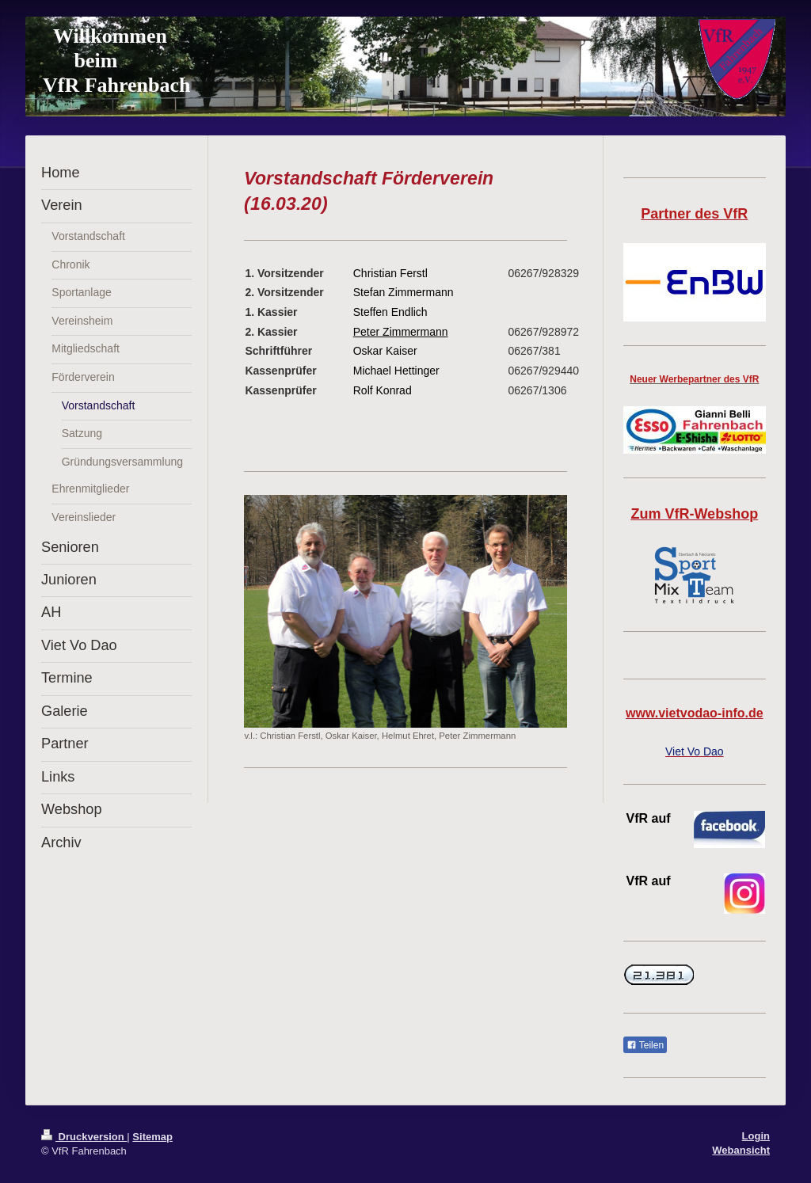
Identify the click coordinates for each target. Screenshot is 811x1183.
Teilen (645, 1045)
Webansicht (741, 1150)
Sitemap (152, 1137)
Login (756, 1136)
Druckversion (84, 1137)
